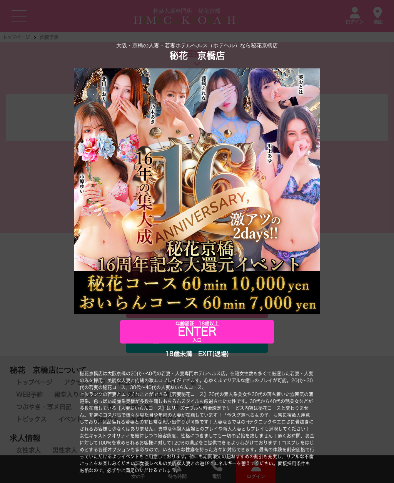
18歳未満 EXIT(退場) (197, 354)
